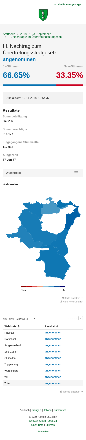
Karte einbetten (72, 298)
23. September (41, 34)
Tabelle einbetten (71, 391)
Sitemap (50, 425)
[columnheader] (23, 326)
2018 (23, 34)
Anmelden (43, 431)
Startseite (9, 34)
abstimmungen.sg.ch (70, 4)
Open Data (37, 425)
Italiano (47, 410)
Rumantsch (60, 410)
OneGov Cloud (37, 420)
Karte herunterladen (71, 301)
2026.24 (52, 420)
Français (36, 410)
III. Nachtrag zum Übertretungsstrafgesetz (35, 36)
